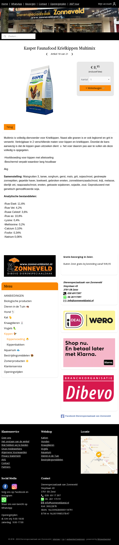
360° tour (74, 3)
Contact (43, 3)
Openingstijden (58, 3)
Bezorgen (30, 3)
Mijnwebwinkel (104, 539)
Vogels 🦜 (10, 328)
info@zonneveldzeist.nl (80, 300)
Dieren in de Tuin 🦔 (16, 306)
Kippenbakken (15, 344)
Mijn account (107, 4)
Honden (45, 441)
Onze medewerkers (11, 448)
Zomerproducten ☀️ (16, 361)
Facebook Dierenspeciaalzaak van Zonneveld (86, 416)
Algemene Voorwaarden (14, 452)
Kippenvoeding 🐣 (18, 339)
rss (63, 539)
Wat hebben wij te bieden (14, 444)
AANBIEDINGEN (14, 295)
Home (4, 3)
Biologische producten (18, 301)
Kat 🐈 (8, 317)
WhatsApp (16, 3)
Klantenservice (13, 366)
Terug (10, 126)
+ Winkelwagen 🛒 (95, 88)
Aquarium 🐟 (12, 350)
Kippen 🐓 (10, 334)
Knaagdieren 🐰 (14, 323)
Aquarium (46, 452)
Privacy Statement (11, 455)
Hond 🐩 (9, 312)
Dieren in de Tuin (50, 455)
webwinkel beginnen (76, 539)
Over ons (6, 437)
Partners (5, 466)
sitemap (56, 539)
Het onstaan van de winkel (15, 441)
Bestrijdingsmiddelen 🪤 (19, 355)
